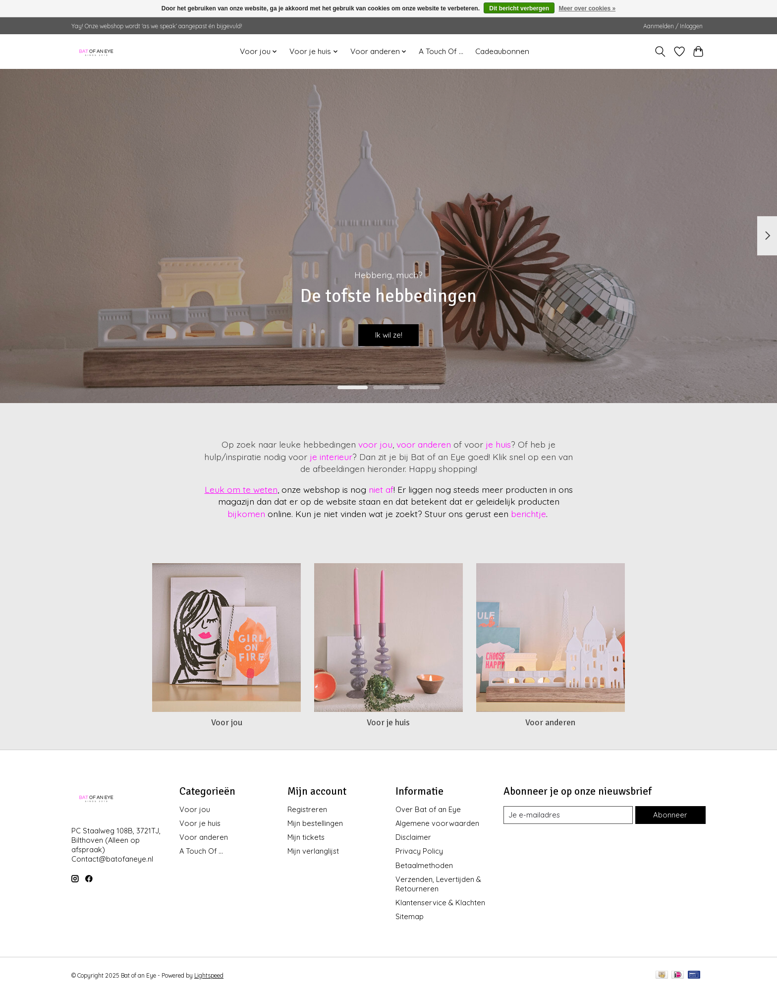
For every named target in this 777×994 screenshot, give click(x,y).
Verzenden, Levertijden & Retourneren (438, 884)
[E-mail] (568, 815)
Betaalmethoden (424, 865)
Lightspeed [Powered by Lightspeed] (208, 975)
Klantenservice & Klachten (440, 902)
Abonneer (670, 814)
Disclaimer (413, 837)
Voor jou (226, 722)
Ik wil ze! (388, 332)
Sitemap (409, 916)
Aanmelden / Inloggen (673, 26)
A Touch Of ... (441, 51)
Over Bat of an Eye (428, 809)
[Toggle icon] (660, 51)
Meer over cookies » (586, 8)
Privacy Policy (419, 851)
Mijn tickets (306, 837)
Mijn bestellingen (315, 823)
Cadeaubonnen (502, 51)
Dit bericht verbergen (519, 8)
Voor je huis (388, 722)
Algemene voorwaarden (437, 823)
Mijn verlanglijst (313, 851)
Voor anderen (550, 722)
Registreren (307, 809)
